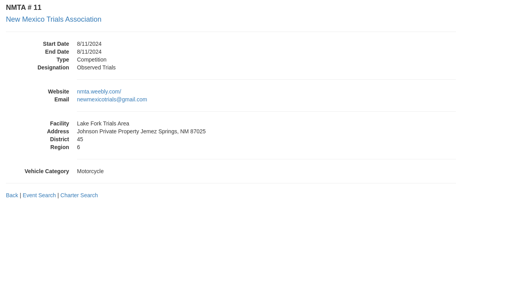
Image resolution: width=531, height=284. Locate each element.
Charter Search (79, 195)
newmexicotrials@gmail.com (112, 99)
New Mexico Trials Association (53, 19)
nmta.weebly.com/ (99, 91)
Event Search (39, 195)
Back (12, 195)
